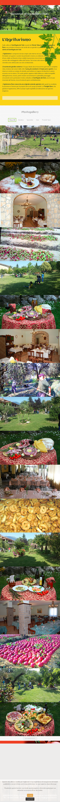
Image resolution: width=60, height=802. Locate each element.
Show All (12, 120)
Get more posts (30, 738)
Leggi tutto (30, 799)
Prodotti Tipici (46, 120)
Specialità (30, 120)
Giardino (21, 120)
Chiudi (30, 795)
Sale (37, 120)
